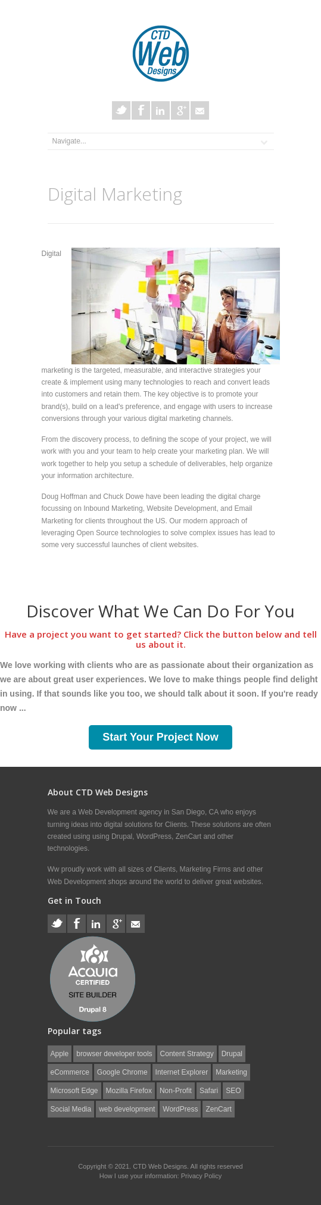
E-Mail (200, 110)
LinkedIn (160, 110)
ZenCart (218, 1109)
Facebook (141, 110)
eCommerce (70, 1072)
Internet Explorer (181, 1072)
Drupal (232, 1054)
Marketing (231, 1072)
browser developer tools (114, 1054)
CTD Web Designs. (161, 1166)
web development (127, 1109)
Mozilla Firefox (129, 1091)
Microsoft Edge (74, 1091)
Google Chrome (122, 1072)
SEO (233, 1091)
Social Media (71, 1109)
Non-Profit (176, 1091)
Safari (209, 1091)
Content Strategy (187, 1054)
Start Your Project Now (160, 737)
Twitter (121, 110)
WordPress (180, 1109)
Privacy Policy (201, 1175)
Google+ (180, 110)
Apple (60, 1054)
